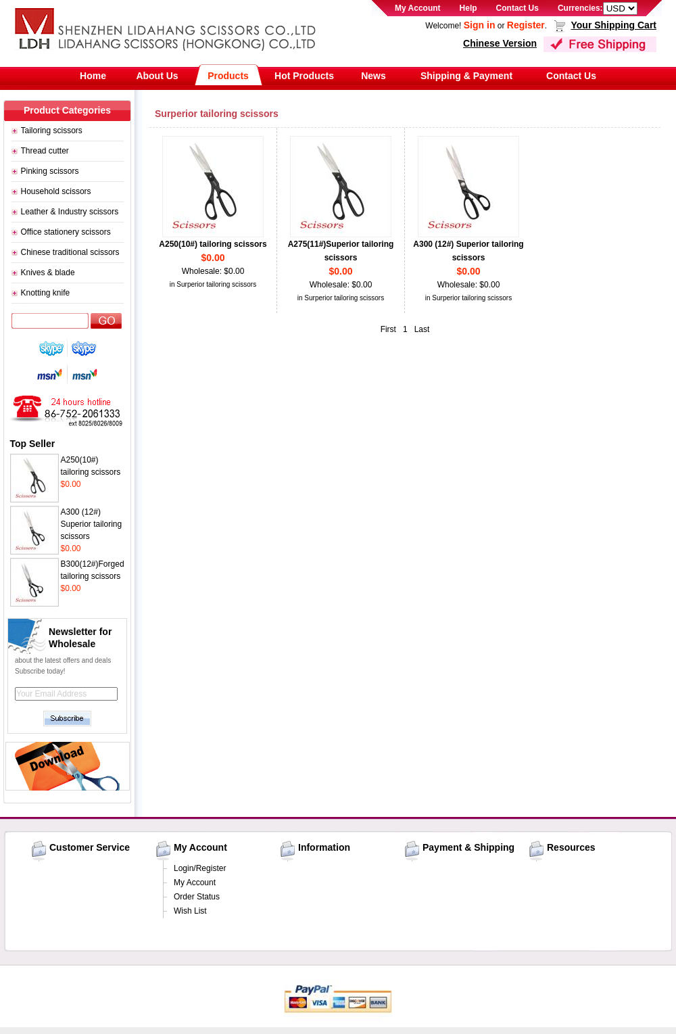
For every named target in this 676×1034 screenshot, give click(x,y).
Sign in (480, 25)
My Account (418, 8)
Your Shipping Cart (613, 25)
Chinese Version (500, 43)
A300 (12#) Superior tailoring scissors (91, 524)
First (388, 329)
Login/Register (200, 868)
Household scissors (56, 191)
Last (422, 329)
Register (526, 25)
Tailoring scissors (51, 130)
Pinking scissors (50, 171)
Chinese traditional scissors (70, 252)
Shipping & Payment (466, 75)
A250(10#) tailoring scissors (212, 244)
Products (228, 75)
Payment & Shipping (468, 847)
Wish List (190, 911)
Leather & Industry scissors (70, 211)
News (373, 75)
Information (324, 847)
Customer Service (89, 847)
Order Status (197, 896)
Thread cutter (45, 151)
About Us (157, 75)
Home (93, 75)
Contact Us (517, 8)
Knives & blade (48, 272)
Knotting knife (45, 293)
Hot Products (304, 75)
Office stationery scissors (66, 232)
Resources (571, 847)
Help (468, 8)
